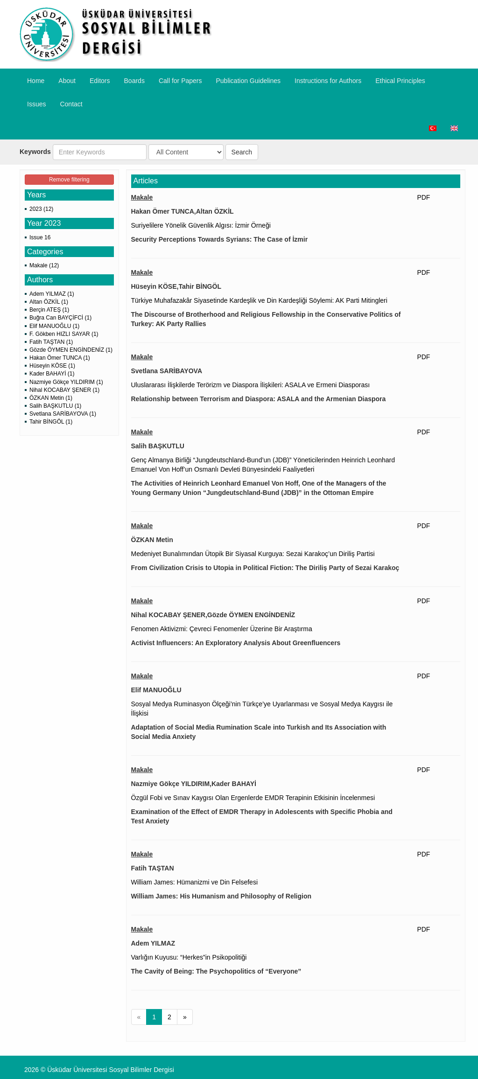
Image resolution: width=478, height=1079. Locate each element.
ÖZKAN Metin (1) (50, 398)
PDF (423, 197)
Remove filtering (69, 179)
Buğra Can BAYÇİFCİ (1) (60, 317)
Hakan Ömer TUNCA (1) (59, 358)
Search (242, 152)
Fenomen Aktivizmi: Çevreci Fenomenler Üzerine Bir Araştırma (221, 629)
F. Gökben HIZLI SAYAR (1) (63, 334)
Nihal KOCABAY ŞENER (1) (64, 390)
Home (35, 80)
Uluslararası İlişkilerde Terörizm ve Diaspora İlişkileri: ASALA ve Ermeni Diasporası (250, 385)
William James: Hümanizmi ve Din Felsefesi (194, 882)
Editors (100, 80)
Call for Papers (180, 80)
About (67, 80)
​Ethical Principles (400, 80)
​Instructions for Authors (328, 80)
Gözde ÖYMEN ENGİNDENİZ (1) (70, 350)
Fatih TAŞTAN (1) (51, 342)
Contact (71, 104)
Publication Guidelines (248, 80)
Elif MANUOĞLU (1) (54, 326)
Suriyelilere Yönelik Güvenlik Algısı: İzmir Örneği (201, 225)
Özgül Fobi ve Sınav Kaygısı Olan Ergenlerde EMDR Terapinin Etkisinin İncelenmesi (253, 797)
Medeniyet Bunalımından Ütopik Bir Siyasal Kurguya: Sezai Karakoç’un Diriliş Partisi (253, 553)
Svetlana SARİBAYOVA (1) (62, 414)
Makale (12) (44, 265)
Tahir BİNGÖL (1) (50, 421)
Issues (36, 104)
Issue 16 (39, 237)
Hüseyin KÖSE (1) (52, 365)
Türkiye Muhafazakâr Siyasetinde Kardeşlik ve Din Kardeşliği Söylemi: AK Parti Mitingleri (259, 300)
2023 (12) (41, 209)
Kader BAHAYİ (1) (51, 373)
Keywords (35, 151)
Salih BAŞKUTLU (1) (55, 406)
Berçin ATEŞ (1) (49, 309)
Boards (134, 80)
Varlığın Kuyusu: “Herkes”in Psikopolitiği (189, 957)
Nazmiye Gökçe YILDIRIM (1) (66, 382)
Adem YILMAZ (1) (51, 294)
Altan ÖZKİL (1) (48, 302)
